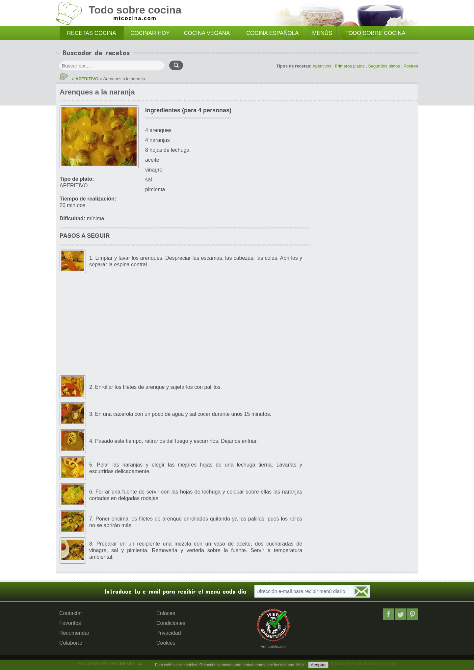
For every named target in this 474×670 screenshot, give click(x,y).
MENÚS (322, 33)
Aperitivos (321, 66)
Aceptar (318, 664)
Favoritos (70, 623)
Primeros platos (349, 66)
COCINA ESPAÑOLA (272, 33)
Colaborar (70, 643)
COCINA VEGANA (207, 33)
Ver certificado (273, 646)
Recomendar (74, 633)
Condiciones (170, 623)
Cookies (165, 643)
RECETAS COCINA (91, 33)
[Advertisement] (185, 324)
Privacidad (168, 633)
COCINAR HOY (150, 33)
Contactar (70, 613)
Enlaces (165, 613)
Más (300, 665)
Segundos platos (384, 66)
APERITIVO (86, 78)
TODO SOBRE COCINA (375, 33)
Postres (411, 66)
